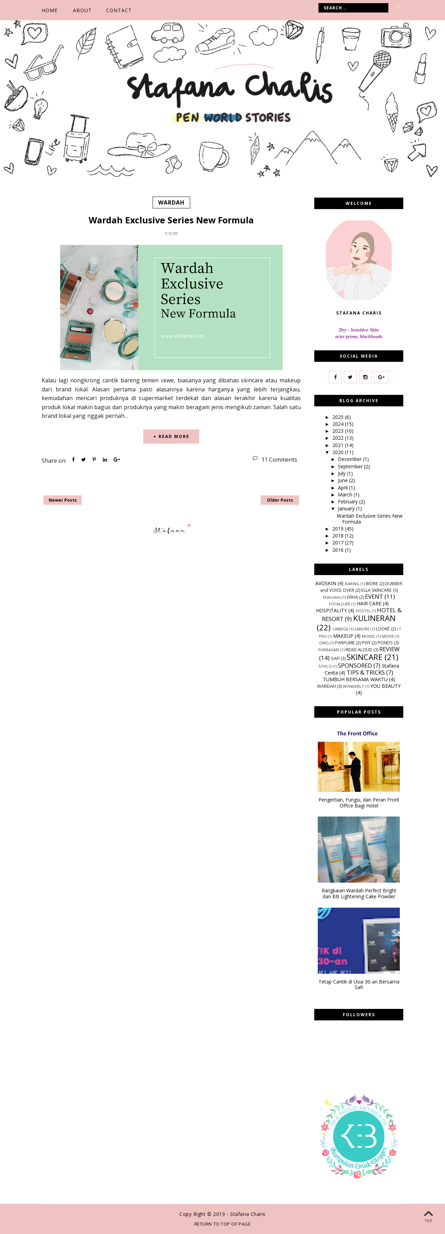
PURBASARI (328, 649)
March (346, 494)
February (348, 501)
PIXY (366, 643)
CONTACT (119, 10)
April (343, 487)
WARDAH (171, 202)
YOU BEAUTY (385, 686)
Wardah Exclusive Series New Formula (171, 219)
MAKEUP (343, 635)
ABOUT (82, 10)
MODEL (368, 636)
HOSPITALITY (331, 610)
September (351, 466)
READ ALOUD (359, 650)
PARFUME (345, 643)
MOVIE (388, 636)
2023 (338, 431)
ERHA (352, 597)
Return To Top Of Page (222, 1224)
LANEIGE (340, 628)
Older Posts (280, 500)
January (347, 508)
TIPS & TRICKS (366, 672)
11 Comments (279, 459)
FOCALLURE (339, 603)
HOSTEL (363, 610)
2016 (338, 550)
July (342, 473)
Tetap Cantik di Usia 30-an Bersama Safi (358, 985)
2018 (338, 535)
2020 (338, 452)
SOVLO (325, 666)
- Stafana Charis (246, 1214)
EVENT (374, 596)
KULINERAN (374, 618)
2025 (338, 417)
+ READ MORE (171, 436)
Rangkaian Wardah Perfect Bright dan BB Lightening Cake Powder (359, 894)
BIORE (372, 583)
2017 (338, 542)
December (350, 459)
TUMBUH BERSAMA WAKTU (355, 679)
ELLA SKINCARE (376, 590)
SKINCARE (364, 657)
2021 (338, 445)
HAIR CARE (369, 603)
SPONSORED (355, 665)
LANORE (362, 628)
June (343, 480)
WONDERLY (353, 686)
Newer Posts (63, 500)
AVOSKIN (325, 583)
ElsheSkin (332, 596)
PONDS (385, 643)
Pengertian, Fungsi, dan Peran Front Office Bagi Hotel (358, 803)
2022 (338, 438)
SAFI (335, 658)
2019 (338, 528)
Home (50, 10)
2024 (338, 424)
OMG (324, 642)
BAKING (352, 583)
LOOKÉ (383, 629)
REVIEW (389, 649)
